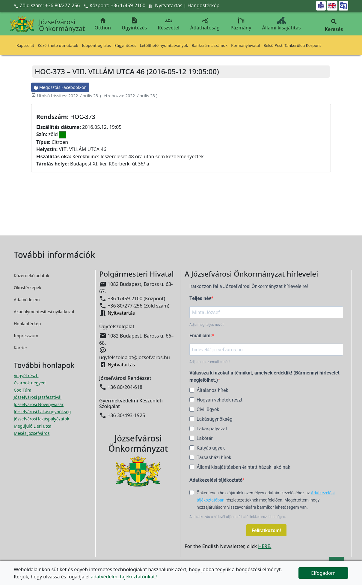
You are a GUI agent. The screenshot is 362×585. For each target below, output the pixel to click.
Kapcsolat (25, 45)
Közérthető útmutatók (58, 45)
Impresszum (26, 335)
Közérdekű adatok (31, 275)
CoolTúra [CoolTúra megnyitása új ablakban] (22, 390)
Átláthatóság (205, 24)
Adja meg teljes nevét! (206, 325)
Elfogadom (323, 573)
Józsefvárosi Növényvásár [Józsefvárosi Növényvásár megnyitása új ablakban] (39, 404)
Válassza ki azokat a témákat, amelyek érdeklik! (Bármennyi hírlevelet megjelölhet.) (264, 376)
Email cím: (200, 335)
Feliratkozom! (266, 530)
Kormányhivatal (245, 45)
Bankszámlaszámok (209, 45)
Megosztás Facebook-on (60, 87)
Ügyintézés (134, 24)
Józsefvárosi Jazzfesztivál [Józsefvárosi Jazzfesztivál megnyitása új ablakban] (37, 397)
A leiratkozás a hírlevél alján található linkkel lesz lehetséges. (237, 517)
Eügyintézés (125, 45)
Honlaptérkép (27, 323)
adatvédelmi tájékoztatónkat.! (124, 576)
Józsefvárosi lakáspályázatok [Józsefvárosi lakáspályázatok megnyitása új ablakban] (41, 419)
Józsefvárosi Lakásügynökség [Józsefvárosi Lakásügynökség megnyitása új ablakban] (42, 411)
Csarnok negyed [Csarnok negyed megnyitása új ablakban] (30, 383)
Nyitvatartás (168, 5)
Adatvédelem (27, 299)
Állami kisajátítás (281, 24)
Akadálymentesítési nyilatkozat (44, 311)
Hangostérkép (204, 5)
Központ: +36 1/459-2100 (118, 5)
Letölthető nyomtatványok (164, 45)
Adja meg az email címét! (209, 362)
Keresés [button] (333, 25)
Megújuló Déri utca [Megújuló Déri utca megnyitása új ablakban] (32, 426)
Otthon (102, 24)
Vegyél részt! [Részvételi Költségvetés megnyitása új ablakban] (26, 375)
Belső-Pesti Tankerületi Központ (292, 45)
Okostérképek (27, 287)
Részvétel (169, 24)
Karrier (20, 347)
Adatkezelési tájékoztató (215, 480)
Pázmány (240, 24)
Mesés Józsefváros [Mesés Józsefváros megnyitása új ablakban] (31, 433)
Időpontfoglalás (96, 45)
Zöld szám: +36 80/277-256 (47, 5)
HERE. (264, 546)
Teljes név (200, 298)
